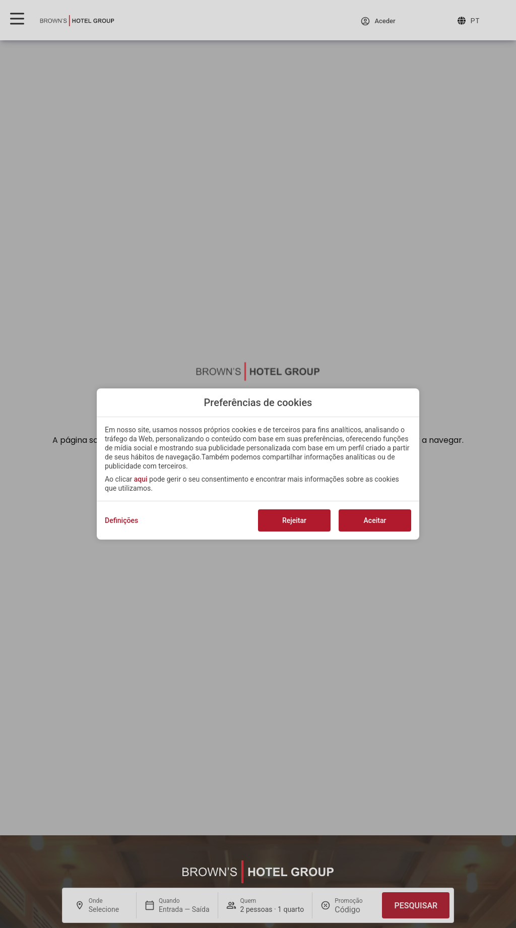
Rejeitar (294, 520)
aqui (141, 479)
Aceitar (375, 520)
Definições (121, 520)
